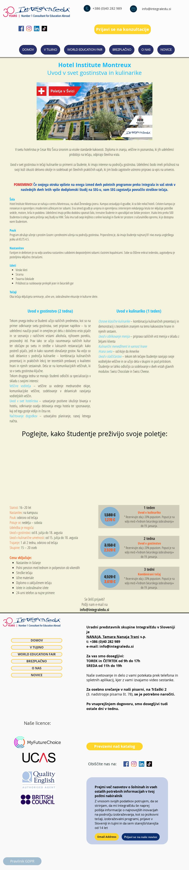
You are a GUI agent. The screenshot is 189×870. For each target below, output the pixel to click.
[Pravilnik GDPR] (22, 861)
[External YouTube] (94, 470)
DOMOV (37, 640)
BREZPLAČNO (36, 661)
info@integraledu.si (156, 9)
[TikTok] (44, 28)
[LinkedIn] (36, 28)
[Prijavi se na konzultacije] (122, 29)
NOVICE (36, 675)
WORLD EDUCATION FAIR (37, 654)
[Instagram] (29, 28)
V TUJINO (37, 647)
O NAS (36, 668)
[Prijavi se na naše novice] (141, 836)
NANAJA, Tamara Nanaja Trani (112, 636)
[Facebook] (21, 28)
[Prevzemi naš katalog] (114, 746)
